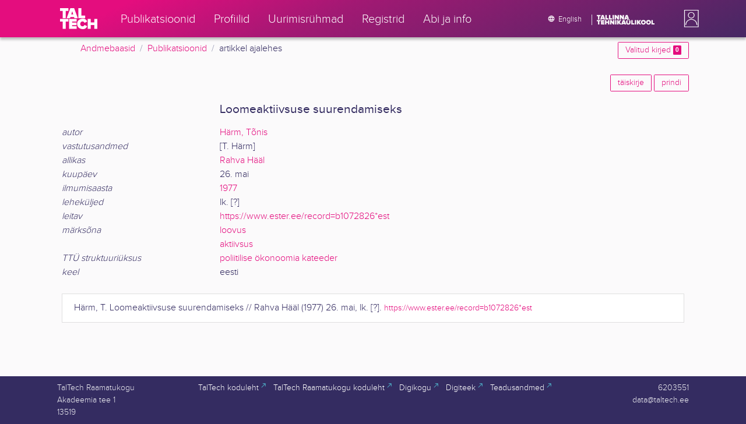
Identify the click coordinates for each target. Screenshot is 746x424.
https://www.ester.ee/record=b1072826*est (304, 216)
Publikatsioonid (177, 48)
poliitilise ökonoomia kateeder (278, 258)
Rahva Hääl (242, 160)
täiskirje (631, 82)
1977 (228, 188)
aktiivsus (236, 244)
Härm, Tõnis (244, 132)
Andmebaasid (107, 48)
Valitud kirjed (653, 50)
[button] (689, 18)
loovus (233, 230)
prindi (671, 82)
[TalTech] (78, 19)
